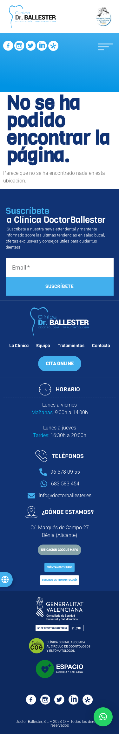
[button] (105, 47)
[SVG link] (8, 47)
